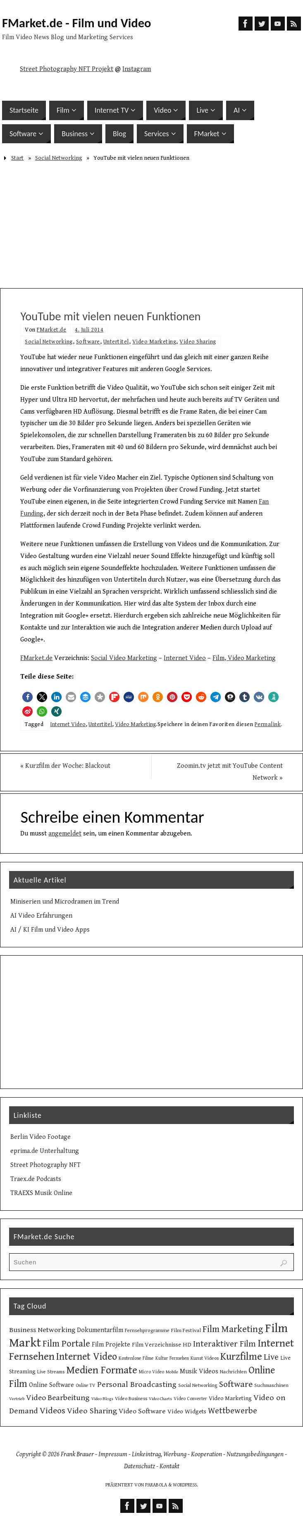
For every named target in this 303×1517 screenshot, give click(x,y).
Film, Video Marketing (244, 658)
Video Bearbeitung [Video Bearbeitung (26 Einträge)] (58, 1397)
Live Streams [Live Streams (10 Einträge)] (50, 1372)
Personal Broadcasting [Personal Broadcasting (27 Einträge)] (137, 1384)
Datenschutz (139, 1466)
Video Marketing (154, 341)
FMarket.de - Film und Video (76, 23)
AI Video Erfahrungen (41, 916)
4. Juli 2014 (89, 330)
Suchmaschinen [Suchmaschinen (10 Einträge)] (271, 1385)
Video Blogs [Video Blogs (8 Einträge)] (102, 1398)
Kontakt (169, 1466)
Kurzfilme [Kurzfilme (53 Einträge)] (241, 1357)
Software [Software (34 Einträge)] (236, 1384)
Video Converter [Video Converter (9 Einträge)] (190, 1398)
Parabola (156, 1485)
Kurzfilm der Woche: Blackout (65, 766)
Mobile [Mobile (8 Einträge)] (172, 1372)
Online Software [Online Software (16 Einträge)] (51, 1385)
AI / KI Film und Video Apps (50, 930)
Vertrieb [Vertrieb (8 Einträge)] (16, 1398)
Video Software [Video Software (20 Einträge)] (142, 1411)
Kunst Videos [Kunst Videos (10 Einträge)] (205, 1358)
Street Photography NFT (45, 1165)
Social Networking (58, 157)
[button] (27, 697)
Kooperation (206, 1454)
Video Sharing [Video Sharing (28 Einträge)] (92, 1411)
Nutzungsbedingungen (255, 1454)
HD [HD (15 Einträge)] (187, 1344)
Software (88, 341)
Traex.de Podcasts (35, 1179)
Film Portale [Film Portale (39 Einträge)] (66, 1343)
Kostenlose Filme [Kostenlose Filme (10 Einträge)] (136, 1358)
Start (17, 157)
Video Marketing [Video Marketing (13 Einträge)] (230, 1398)
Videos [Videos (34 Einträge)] (52, 1411)
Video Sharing (197, 341)
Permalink (268, 724)
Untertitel (116, 341)
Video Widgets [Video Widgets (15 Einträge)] (186, 1411)
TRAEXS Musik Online (41, 1193)
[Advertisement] (151, 226)
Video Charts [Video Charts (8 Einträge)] (160, 1398)
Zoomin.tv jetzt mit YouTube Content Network (230, 772)
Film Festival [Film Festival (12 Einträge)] (186, 1330)
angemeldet (64, 834)
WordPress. (185, 1485)
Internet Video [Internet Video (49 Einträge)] (86, 1357)
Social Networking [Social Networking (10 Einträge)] (197, 1385)
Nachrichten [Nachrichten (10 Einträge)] (233, 1372)
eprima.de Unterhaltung (44, 1151)
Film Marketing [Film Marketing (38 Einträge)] (233, 1329)
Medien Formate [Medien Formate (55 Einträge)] (101, 1370)
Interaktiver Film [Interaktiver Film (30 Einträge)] (224, 1344)
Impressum (112, 1454)
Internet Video (185, 658)
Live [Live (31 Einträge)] (271, 1357)
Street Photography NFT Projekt (66, 69)
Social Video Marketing (124, 658)
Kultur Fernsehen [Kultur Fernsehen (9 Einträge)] (172, 1358)
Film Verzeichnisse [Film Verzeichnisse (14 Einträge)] (156, 1344)
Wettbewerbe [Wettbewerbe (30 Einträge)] (232, 1411)
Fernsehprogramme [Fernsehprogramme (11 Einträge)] (147, 1331)
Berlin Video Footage (40, 1137)
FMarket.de (51, 330)
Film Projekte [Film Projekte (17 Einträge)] (111, 1345)
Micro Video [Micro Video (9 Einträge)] (151, 1372)
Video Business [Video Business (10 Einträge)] (131, 1398)
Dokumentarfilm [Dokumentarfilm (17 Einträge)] (100, 1330)
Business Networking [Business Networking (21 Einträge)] (42, 1330)
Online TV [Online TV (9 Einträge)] (85, 1385)
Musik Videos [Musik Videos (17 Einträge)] (199, 1371)
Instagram (136, 69)
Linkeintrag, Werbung (159, 1454)
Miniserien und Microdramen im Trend (64, 902)
